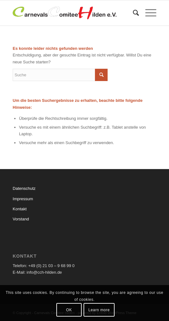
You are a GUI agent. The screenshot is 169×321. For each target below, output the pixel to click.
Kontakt (20, 209)
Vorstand (21, 219)
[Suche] (133, 13)
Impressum (23, 198)
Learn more (99, 310)
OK (69, 310)
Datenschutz (24, 188)
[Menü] (147, 13)
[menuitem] (133, 13)
